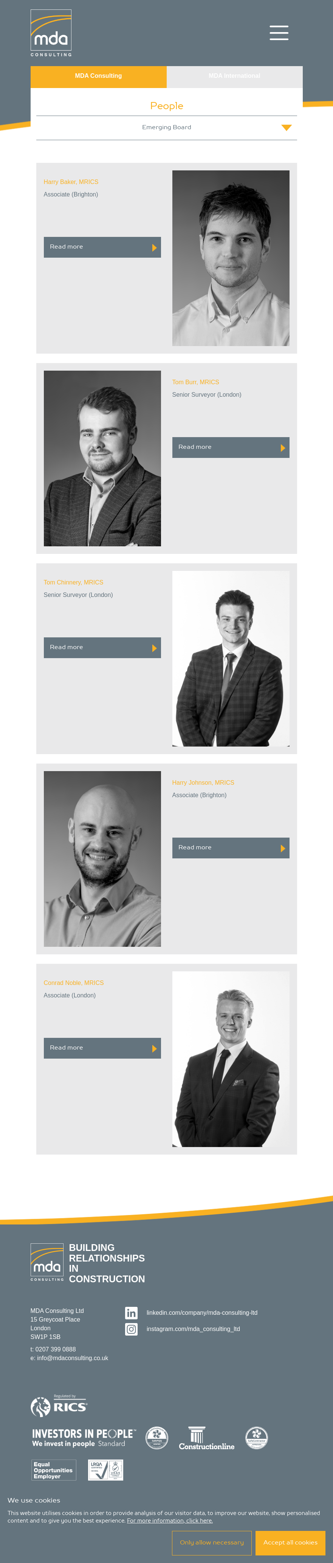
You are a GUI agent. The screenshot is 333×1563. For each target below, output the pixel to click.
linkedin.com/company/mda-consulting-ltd (191, 1312)
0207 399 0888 (56, 1349)
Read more (103, 248)
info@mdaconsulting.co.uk (72, 1358)
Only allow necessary (212, 1543)
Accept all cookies (290, 1543)
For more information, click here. (170, 1521)
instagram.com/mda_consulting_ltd (182, 1329)
